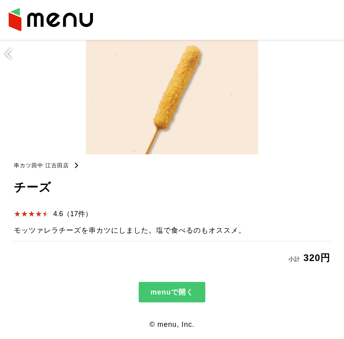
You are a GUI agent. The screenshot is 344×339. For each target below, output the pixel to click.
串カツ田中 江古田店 (41, 165)
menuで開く (172, 292)
